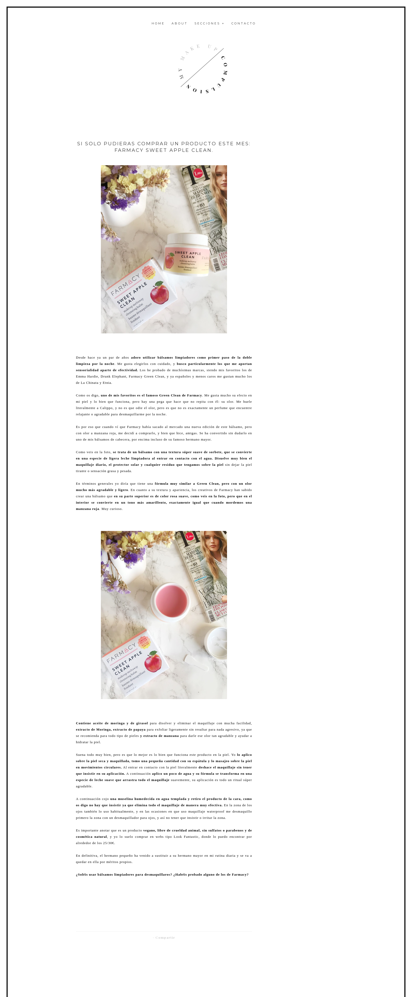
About (180, 23)
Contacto (243, 23)
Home (158, 23)
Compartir (165, 937)
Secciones (209, 23)
